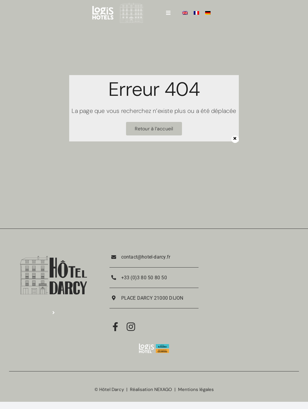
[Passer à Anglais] (185, 13)
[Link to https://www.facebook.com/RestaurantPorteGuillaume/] (115, 326)
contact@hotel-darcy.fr (146, 257)
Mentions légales (196, 389)
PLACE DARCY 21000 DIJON (152, 298)
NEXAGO (163, 389)
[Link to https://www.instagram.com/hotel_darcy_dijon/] (131, 327)
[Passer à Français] (196, 13)
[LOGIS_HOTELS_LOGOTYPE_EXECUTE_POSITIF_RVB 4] (102, 8)
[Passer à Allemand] (208, 13)
